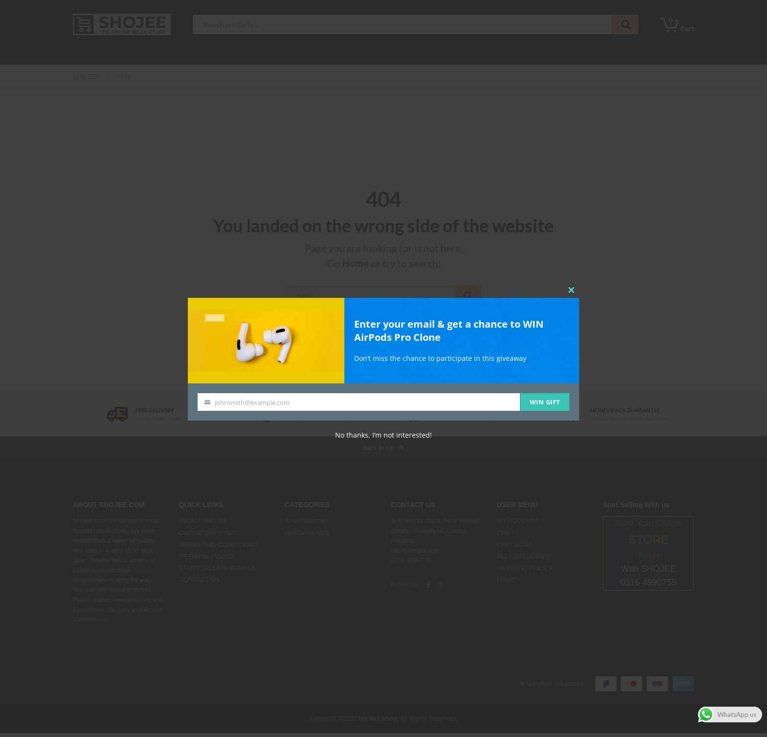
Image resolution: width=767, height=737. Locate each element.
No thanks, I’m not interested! (383, 435)
